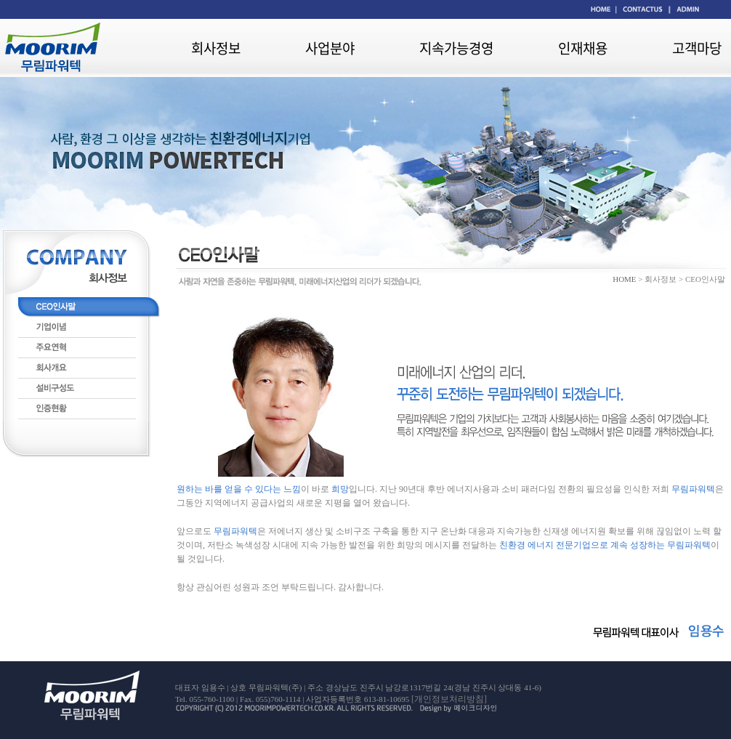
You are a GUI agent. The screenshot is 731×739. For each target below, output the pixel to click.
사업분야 (330, 48)
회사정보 (216, 48)
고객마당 (697, 48)
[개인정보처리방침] (449, 699)
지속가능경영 (456, 48)
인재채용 (582, 48)
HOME (624, 279)
